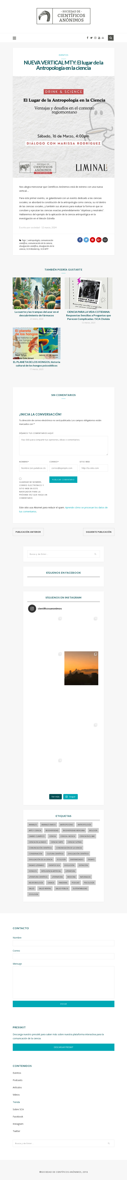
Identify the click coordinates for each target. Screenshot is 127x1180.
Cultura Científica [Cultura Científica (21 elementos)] (55, 854)
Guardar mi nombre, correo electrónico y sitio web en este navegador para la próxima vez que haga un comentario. (33, 490)
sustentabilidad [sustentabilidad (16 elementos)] (80, 888)
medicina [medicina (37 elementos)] (71, 877)
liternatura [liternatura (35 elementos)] (57, 877)
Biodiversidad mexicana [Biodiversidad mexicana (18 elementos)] (74, 830)
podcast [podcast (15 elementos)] (75, 883)
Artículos (17, 1087)
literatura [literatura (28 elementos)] (70, 871)
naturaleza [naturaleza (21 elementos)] (85, 877)
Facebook (18, 1116)
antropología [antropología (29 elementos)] (84, 825)
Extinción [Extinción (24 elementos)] (83, 865)
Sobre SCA (18, 1109)
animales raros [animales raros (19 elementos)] (48, 825)
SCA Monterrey (33, 248)
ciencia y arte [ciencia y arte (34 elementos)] (57, 842)
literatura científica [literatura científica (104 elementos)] (38, 877)
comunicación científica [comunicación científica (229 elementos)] (40, 848)
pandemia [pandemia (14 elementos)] (63, 883)
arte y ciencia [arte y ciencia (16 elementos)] (35, 830)
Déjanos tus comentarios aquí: (36, 433)
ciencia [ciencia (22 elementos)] (52, 836)
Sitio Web (85, 461)
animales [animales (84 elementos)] (33, 825)
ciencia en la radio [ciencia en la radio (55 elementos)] (37, 842)
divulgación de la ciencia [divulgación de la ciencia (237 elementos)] (40, 859)
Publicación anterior (28, 532)
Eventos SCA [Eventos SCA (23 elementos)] (54, 865)
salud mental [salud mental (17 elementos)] (45, 888)
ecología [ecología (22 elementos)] (61, 859)
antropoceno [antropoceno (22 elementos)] (66, 825)
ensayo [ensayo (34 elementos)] (91, 859)
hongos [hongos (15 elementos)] (33, 871)
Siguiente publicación (99, 532)
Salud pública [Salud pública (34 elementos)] (62, 888)
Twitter (16, 1131)
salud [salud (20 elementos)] (31, 888)
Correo (54, 461)
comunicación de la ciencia (40, 243)
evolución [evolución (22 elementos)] (69, 865)
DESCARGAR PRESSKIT (63, 1047)
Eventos (63, 55)
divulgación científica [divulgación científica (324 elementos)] (78, 854)
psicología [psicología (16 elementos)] (89, 883)
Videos (16, 1094)
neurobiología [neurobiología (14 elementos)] (36, 883)
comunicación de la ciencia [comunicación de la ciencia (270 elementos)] (69, 848)
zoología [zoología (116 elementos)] (33, 894)
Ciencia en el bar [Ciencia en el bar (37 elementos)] (87, 836)
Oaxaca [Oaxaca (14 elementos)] (51, 883)
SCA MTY (44, 248)
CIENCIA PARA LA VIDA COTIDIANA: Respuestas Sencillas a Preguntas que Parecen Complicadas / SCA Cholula (88, 315)
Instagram (18, 1123)
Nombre (24, 461)
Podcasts (17, 1080)
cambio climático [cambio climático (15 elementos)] (37, 836)
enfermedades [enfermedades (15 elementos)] (76, 859)
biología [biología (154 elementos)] (93, 830)
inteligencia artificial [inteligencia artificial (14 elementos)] (51, 871)
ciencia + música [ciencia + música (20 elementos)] (67, 836)
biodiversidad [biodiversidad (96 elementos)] (52, 830)
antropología (34, 240)
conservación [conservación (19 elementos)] (35, 854)
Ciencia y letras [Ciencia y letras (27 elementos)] (74, 842)
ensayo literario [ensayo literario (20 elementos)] (36, 865)
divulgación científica (28, 246)
